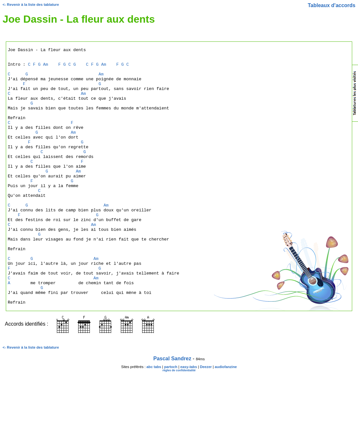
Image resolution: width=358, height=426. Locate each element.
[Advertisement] (326, 199)
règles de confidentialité (179, 421)
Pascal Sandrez (172, 410)
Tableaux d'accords (331, 5)
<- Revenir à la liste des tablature (31, 4)
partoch (170, 418)
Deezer (206, 418)
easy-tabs (188, 418)
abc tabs (153, 418)
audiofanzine (226, 418)
